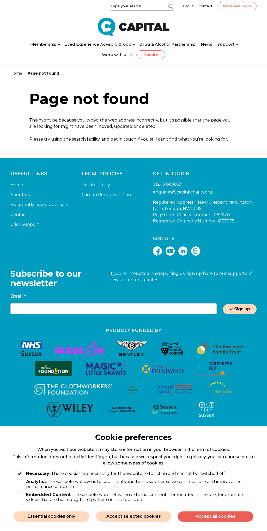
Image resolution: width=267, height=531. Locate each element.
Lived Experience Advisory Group (97, 44)
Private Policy (96, 184)
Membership (43, 44)
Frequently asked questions (39, 204)
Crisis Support (24, 224)
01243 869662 (167, 184)
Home (16, 184)
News (206, 44)
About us (20, 194)
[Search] (170, 6)
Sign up (239, 308)
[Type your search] (136, 6)
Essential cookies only (51, 516)
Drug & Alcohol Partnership (167, 44)
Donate (150, 54)
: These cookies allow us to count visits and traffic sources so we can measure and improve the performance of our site (129, 484)
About (187, 6)
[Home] (16, 73)
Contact (205, 6)
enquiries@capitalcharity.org (182, 192)
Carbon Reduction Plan (106, 194)
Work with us (115, 54)
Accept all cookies (215, 516)
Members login (237, 6)
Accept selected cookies (133, 516)
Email (18, 296)
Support (225, 44)
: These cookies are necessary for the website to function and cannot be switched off (121, 473)
